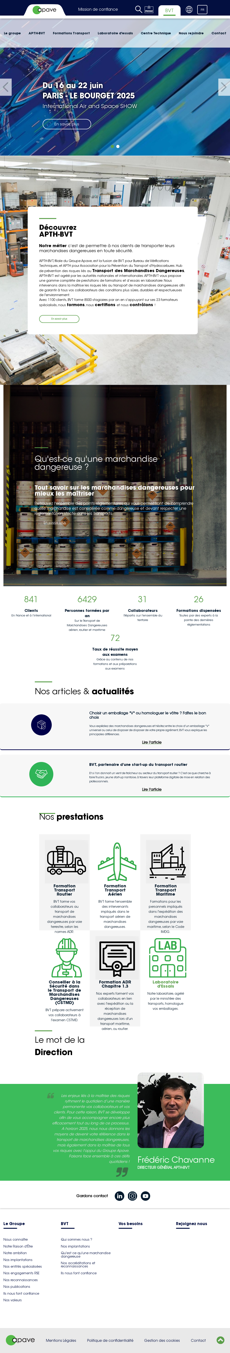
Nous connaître (15, 1239)
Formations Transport (71, 33)
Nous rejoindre (191, 33)
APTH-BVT (37, 33)
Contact (218, 33)
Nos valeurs (12, 1300)
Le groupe (12, 33)
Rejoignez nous (191, 1224)
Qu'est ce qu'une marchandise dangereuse (86, 1254)
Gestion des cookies (162, 1340)
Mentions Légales (61, 1340)
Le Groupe (14, 1224)
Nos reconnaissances (20, 1280)
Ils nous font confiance (21, 1293)
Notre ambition (15, 1253)
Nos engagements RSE (21, 1273)
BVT (64, 1224)
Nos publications (16, 1287)
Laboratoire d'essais (115, 33)
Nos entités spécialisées (22, 1266)
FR (202, 9)
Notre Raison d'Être (18, 1246)
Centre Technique (156, 33)
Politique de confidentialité (110, 1340)
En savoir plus (66, 124)
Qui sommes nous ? (76, 1239)
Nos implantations (17, 1260)
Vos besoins (131, 1224)
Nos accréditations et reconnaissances (78, 1264)
